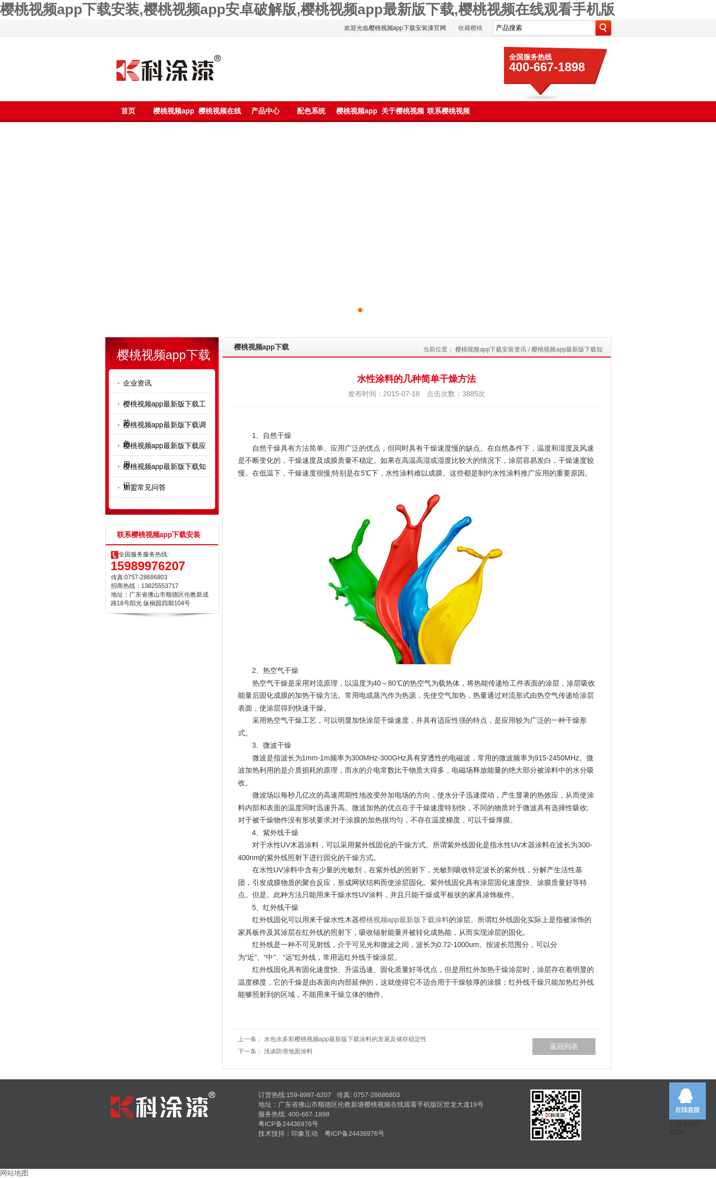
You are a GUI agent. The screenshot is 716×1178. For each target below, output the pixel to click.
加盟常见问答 (144, 487)
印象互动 (304, 1133)
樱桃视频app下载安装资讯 (490, 349)
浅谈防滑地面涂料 (288, 1051)
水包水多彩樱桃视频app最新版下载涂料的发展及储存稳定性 (345, 1039)
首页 (128, 111)
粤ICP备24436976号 (288, 1124)
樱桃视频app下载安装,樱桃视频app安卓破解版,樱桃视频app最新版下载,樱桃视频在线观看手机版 (307, 9)
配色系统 (311, 111)
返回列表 (564, 1046)
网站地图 (14, 1173)
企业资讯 (137, 383)
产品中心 (265, 111)
